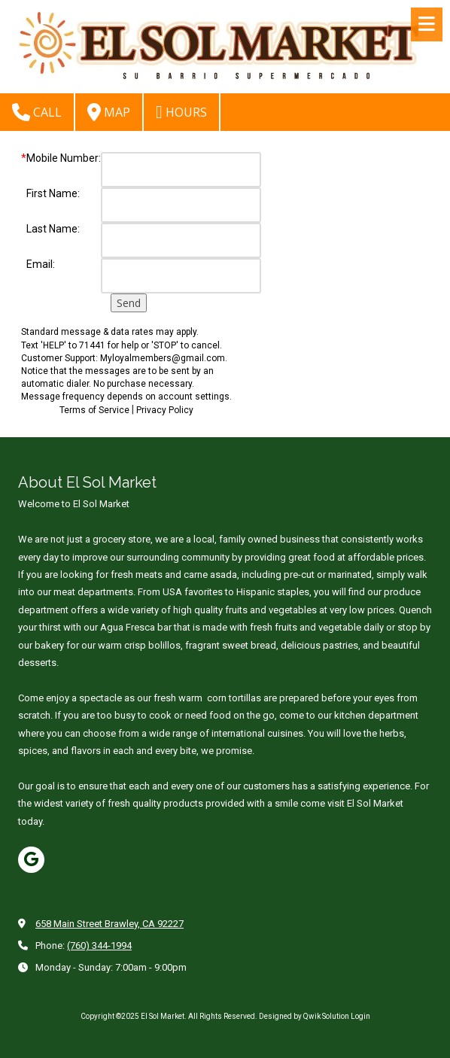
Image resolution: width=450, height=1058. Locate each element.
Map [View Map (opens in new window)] (108, 112)
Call (37, 112)
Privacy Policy (164, 410)
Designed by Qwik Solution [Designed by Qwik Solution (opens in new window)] (305, 1016)
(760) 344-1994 (99, 945)
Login (360, 1016)
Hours (181, 112)
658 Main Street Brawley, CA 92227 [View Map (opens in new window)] (109, 923)
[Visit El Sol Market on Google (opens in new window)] (31, 860)
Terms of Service (94, 410)
